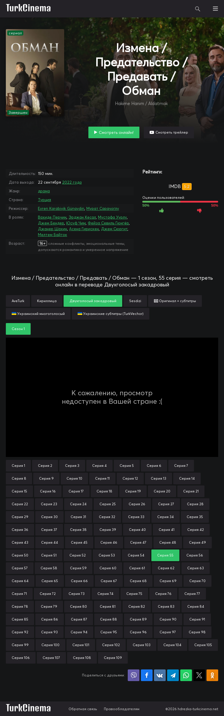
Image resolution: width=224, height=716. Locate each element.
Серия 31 (78, 517)
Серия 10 (74, 478)
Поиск (197, 8)
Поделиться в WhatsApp (186, 675)
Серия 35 (195, 517)
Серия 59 (78, 568)
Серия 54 (136, 555)
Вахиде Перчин (52, 217)
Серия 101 (80, 645)
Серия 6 (154, 465)
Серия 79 (49, 606)
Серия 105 (203, 645)
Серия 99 (20, 645)
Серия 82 (136, 606)
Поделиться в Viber (133, 675)
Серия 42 (195, 529)
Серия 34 (165, 517)
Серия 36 (20, 529)
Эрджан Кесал (82, 217)
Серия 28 (195, 504)
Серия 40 (137, 529)
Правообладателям (121, 709)
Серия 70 (197, 581)
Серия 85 (20, 619)
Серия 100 (50, 645)
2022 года (72, 182)
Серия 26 (137, 504)
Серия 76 (163, 593)
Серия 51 (49, 555)
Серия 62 (166, 568)
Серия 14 (187, 478)
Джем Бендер (51, 223)
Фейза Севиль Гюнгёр (108, 223)
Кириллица (47, 301)
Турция (44, 199)
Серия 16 (48, 491)
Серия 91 (197, 619)
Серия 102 (111, 645)
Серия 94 (79, 632)
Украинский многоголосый (38, 313)
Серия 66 (79, 581)
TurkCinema (28, 8)
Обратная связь (83, 709)
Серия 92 (20, 632)
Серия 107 (51, 657)
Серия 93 (49, 632)
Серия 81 (108, 606)
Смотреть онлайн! (116, 132)
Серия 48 (167, 542)
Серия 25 (107, 504)
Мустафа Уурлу (112, 217)
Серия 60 (107, 568)
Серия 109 (113, 657)
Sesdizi (135, 301)
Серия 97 (168, 632)
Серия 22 (20, 504)
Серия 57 (20, 568)
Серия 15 (19, 491)
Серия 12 (130, 478)
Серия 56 (194, 555)
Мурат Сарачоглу (102, 208)
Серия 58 (49, 568)
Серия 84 (195, 606)
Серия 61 (137, 568)
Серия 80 (78, 606)
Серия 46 (108, 542)
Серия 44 (49, 542)
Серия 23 (49, 504)
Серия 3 (72, 465)
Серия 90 (168, 619)
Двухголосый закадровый (92, 301)
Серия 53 (107, 555)
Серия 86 (49, 619)
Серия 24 (78, 504)
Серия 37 (49, 529)
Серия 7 (181, 465)
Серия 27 (166, 504)
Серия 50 (20, 555)
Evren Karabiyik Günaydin (61, 208)
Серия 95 (108, 632)
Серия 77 (192, 593)
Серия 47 (138, 542)
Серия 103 (141, 645)
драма (44, 191)
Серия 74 (105, 593)
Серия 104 (172, 645)
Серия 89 (138, 619)
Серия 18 (104, 491)
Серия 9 (46, 478)
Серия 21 (191, 491)
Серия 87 (79, 619)
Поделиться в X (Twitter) (199, 675)
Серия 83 (166, 606)
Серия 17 (76, 491)
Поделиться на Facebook (147, 675)
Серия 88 (108, 619)
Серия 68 (138, 581)
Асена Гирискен (84, 228)
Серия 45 (79, 542)
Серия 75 (134, 593)
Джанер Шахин (52, 228)
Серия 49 (197, 542)
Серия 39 (107, 529)
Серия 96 (138, 632)
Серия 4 (99, 465)
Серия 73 (77, 593)
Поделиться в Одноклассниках (212, 675)
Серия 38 (78, 529)
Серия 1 (18, 465)
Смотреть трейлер (171, 132)
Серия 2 (45, 465)
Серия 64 (20, 581)
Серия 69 (168, 581)
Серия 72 (48, 593)
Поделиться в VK (160, 675)
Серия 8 (19, 478)
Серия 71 (19, 593)
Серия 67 (109, 581)
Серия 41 (166, 529)
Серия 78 (20, 606)
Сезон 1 (18, 329)
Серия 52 (77, 555)
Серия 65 (49, 581)
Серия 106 (21, 657)
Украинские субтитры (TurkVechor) (111, 313)
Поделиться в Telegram (173, 675)
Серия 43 (20, 542)
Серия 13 (158, 478)
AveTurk (18, 301)
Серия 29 (20, 517)
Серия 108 (82, 657)
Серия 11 (102, 478)
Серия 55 (165, 555)
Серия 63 (195, 568)
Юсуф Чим (76, 223)
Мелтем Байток (52, 234)
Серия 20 (162, 491)
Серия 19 (133, 491)
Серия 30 (49, 517)
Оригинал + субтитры (175, 301)
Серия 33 (136, 517)
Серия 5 (127, 465)
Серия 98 (197, 632)
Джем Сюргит (114, 228)
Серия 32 (107, 517)
